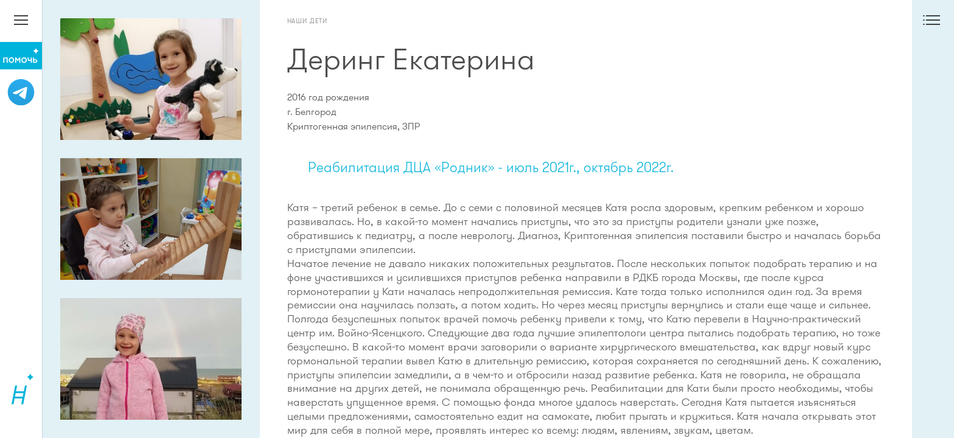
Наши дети (307, 20)
